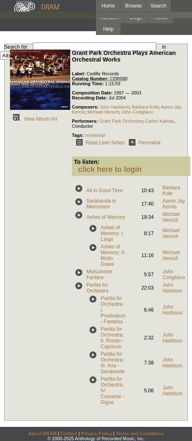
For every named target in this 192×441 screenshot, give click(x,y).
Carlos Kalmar (159, 121)
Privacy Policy (96, 433)
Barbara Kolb (145, 106)
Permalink (143, 143)
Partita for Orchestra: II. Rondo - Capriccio (112, 337)
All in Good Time (104, 190)
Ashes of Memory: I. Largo (112, 233)
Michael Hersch (103, 111)
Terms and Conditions (140, 433)
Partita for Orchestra (97, 288)
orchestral (95, 135)
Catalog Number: (91, 78)
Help (108, 29)
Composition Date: (93, 92)
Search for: (16, 47)
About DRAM (42, 433)
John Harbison (114, 106)
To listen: (86, 162)
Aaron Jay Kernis (173, 204)
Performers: (85, 121)
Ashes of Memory (105, 217)
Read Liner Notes (98, 143)
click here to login (110, 169)
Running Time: (88, 83)
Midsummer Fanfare (99, 274)
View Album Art (33, 119)
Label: (79, 73)
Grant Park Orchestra (121, 121)
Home (108, 6)
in (164, 47)
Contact (68, 433)
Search (159, 6)
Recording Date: (90, 97)
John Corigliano (137, 111)
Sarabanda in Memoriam (101, 204)
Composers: (86, 106)
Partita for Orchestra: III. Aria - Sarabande (113, 362)
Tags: (78, 135)
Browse (133, 6)
